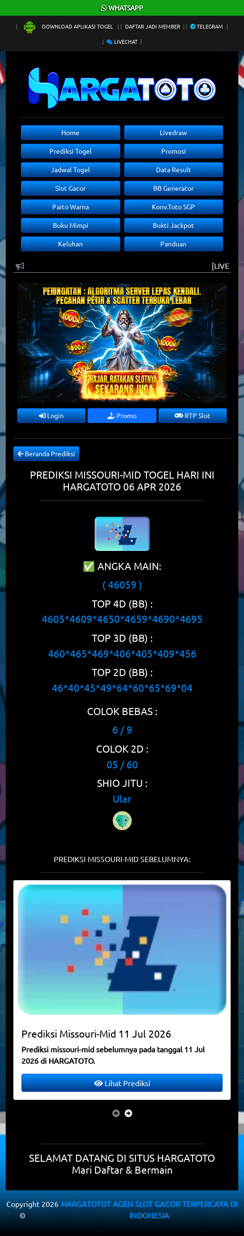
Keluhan (70, 243)
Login (51, 415)
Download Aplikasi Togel (68, 26)
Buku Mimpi (70, 225)
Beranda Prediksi (46, 453)
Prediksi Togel (70, 151)
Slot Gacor (70, 188)
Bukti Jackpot (173, 225)
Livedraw (173, 132)
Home (70, 132)
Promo (122, 415)
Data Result (173, 169)
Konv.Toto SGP (173, 206)
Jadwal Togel (70, 169)
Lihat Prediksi (122, 1083)
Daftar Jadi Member (152, 26)
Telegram (206, 26)
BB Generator (173, 188)
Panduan (173, 243)
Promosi (173, 151)
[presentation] (116, 1112)
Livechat (122, 41)
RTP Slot (192, 415)
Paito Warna (70, 206)
